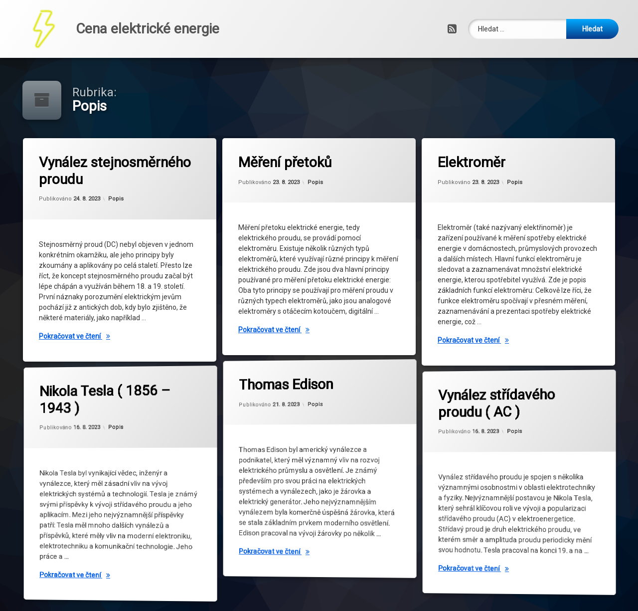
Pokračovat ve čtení (124, 336)
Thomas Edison (295, 360)
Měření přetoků (287, 164)
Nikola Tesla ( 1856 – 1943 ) (101, 369)
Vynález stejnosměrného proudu (119, 170)
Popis (116, 199)
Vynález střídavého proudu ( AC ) (497, 376)
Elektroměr (474, 165)
